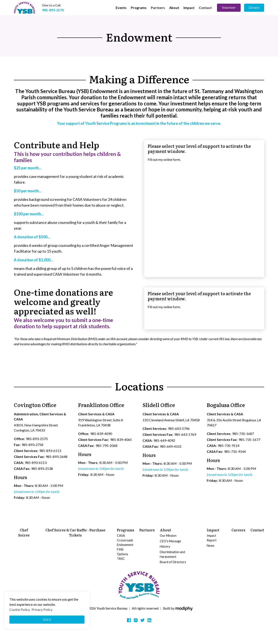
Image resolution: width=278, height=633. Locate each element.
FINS (120, 549)
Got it (47, 619)
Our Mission (168, 535)
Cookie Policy (19, 609)
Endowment (125, 545)
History (165, 546)
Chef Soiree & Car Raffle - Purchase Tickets (75, 532)
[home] (24, 8)
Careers (238, 529)
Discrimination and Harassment (172, 554)
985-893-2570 (53, 10)
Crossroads (125, 540)
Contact (205, 8)
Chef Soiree (24, 532)
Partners (158, 8)
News (210, 545)
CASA (121, 535)
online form (171, 159)
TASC (121, 558)
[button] (121, 7)
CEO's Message (170, 541)
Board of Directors (173, 562)
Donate (254, 7)
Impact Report (212, 538)
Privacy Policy (42, 609)
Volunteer (229, 7)
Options (122, 554)
